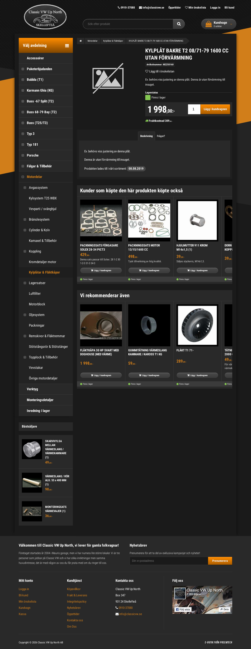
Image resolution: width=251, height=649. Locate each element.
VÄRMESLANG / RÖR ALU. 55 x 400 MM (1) (57, 480)
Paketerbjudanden (35, 69)
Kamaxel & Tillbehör (39, 241)
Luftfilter (31, 294)
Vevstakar (32, 368)
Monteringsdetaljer (36, 400)
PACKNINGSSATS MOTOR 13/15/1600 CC (144, 247)
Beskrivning (146, 136)
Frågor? (161, 136)
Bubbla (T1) (31, 80)
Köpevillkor (74, 589)
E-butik (209, 642)
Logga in (215, 7)
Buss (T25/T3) (33, 123)
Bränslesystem (35, 219)
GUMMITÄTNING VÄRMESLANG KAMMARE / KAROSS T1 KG (147, 352)
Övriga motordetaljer (39, 378)
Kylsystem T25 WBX (39, 198)
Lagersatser (33, 283)
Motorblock (33, 304)
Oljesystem (33, 315)
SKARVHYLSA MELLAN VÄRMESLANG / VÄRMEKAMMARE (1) (55, 449)
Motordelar (30, 177)
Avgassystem (34, 188)
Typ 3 (27, 134)
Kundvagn (24, 608)
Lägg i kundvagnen (215, 109)
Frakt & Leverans (77, 595)
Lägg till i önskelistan (161, 71)
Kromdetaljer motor (38, 262)
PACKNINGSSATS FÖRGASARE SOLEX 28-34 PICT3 (99, 247)
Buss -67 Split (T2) (36, 101)
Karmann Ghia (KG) (36, 90)
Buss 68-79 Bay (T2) (38, 112)
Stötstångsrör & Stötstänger (44, 347)
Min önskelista (195, 7)
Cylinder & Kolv (35, 230)
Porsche (29, 155)
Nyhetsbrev (74, 608)
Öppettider (174, 7)
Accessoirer (31, 58)
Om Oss (72, 626)
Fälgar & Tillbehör (35, 166)
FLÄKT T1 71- (185, 350)
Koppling (31, 251)
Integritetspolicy (76, 601)
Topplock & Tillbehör (39, 357)
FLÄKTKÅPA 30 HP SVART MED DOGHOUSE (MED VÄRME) (99, 352)
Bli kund (229, 7)
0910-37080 (126, 7)
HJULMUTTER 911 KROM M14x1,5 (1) (192, 247)
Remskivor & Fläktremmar (43, 336)
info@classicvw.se (151, 7)
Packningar (32, 325)
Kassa (22, 614)
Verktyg (28, 389)
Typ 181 (28, 145)
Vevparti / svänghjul (38, 209)
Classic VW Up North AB (50, 642)
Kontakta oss (75, 620)
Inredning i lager (34, 411)
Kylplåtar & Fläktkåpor (40, 272)
